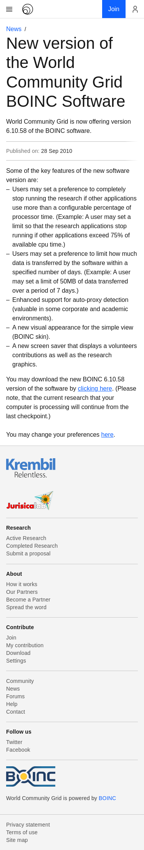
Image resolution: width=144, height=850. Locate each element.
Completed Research (32, 546)
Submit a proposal (28, 553)
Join (11, 638)
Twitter (14, 742)
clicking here (95, 388)
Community (20, 681)
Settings (16, 661)
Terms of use (22, 832)
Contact (15, 712)
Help (11, 704)
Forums (15, 696)
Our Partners (22, 592)
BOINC (107, 798)
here (107, 434)
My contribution (24, 645)
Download (18, 653)
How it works (21, 584)
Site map (17, 840)
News (14, 29)
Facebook (18, 750)
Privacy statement (28, 825)
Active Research (26, 538)
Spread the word (26, 607)
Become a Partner (28, 599)
